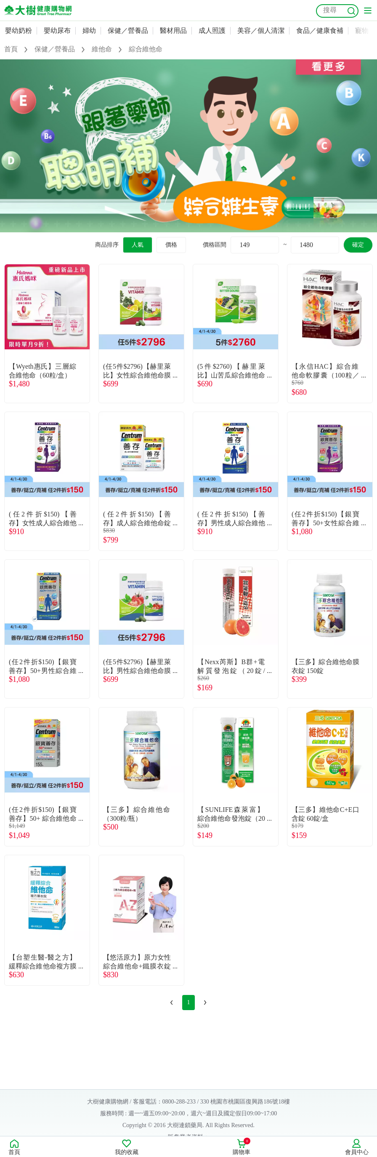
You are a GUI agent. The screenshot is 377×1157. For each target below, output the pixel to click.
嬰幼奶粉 (18, 30)
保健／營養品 (128, 30)
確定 (358, 245)
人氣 (137, 245)
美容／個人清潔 (260, 30)
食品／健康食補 (319, 30)
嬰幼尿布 (57, 30)
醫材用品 (173, 30)
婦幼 (89, 30)
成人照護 (212, 30)
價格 (171, 245)
